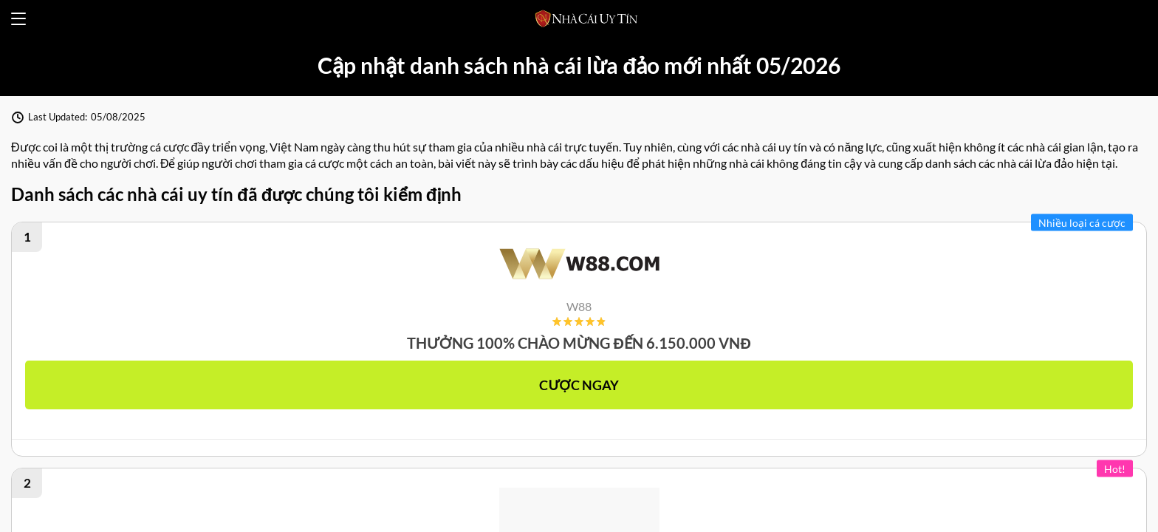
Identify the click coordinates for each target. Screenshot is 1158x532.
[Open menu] (18, 19)
